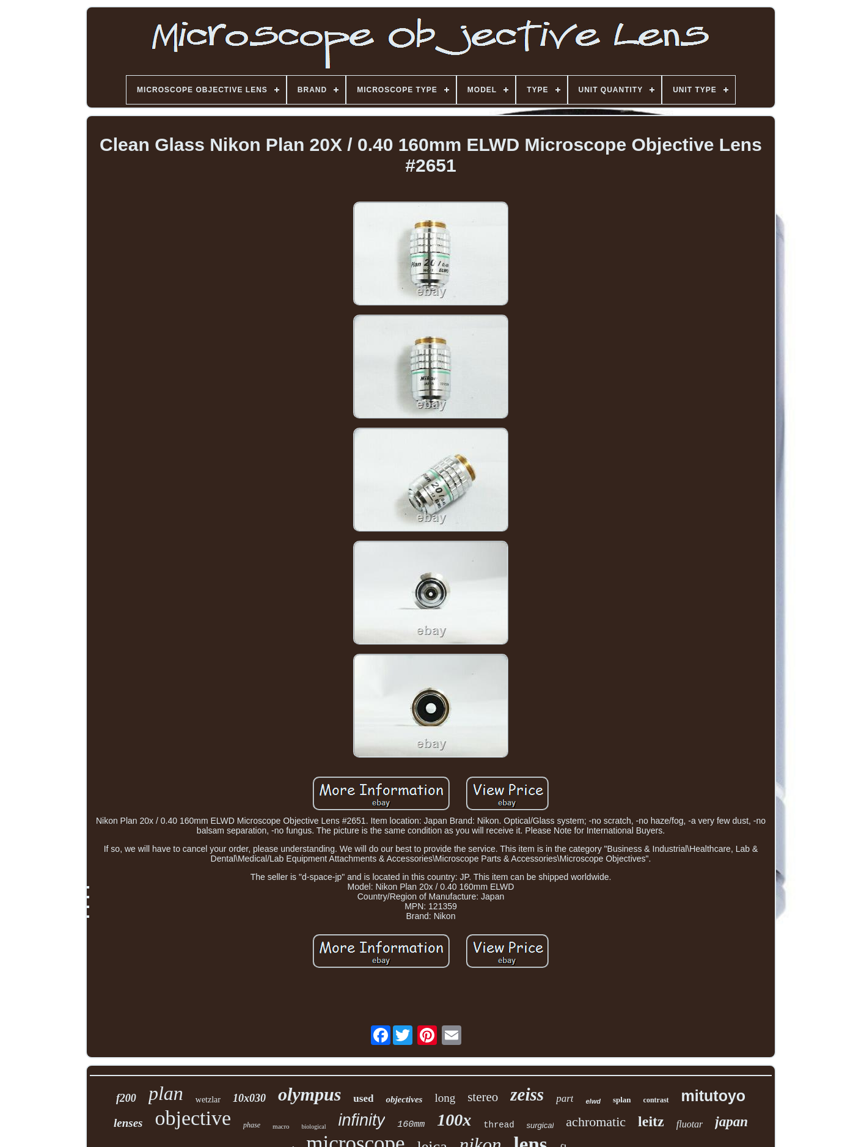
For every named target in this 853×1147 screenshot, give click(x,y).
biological (314, 1126)
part (564, 1098)
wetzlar (208, 1099)
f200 (126, 1098)
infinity (362, 1120)
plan (165, 1093)
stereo (482, 1097)
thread (498, 1125)
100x (454, 1119)
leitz (651, 1121)
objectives (404, 1099)
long (444, 1097)
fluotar (689, 1124)
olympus (309, 1094)
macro (281, 1126)
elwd (592, 1101)
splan (622, 1099)
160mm (411, 1125)
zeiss (527, 1094)
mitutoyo (713, 1095)
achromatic (596, 1121)
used (363, 1098)
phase (251, 1125)
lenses (128, 1122)
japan (731, 1121)
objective (193, 1118)
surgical (540, 1125)
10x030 (249, 1098)
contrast (656, 1100)
